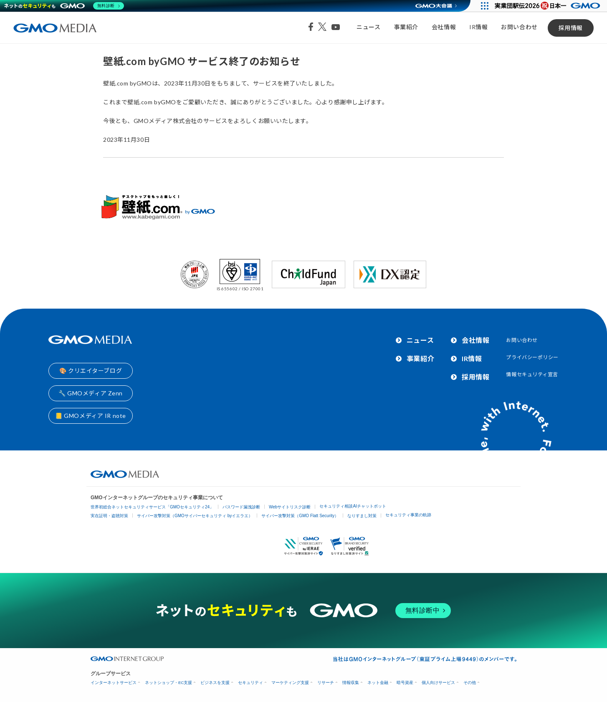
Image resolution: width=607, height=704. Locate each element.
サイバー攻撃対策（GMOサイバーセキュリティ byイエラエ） (195, 515)
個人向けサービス (438, 682)
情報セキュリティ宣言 (532, 374)
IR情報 (478, 26)
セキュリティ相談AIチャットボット (352, 506)
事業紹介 (406, 26)
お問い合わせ (519, 26)
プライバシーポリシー (532, 357)
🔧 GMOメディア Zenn (90, 393)
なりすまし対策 (362, 515)
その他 (469, 682)
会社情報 (444, 26)
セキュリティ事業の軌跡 (408, 515)
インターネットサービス (114, 682)
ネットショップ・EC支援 (168, 682)
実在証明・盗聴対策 (109, 515)
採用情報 (571, 27)
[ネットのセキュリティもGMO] (64, 6)
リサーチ (325, 682)
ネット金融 (377, 682)
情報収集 (350, 682)
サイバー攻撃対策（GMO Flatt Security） (300, 515)
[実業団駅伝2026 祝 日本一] (549, 6)
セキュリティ (250, 682)
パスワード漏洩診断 (241, 507)
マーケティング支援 (290, 682)
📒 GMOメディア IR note (90, 415)
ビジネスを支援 (215, 682)
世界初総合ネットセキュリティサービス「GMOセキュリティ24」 (152, 507)
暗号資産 (405, 682)
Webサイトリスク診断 (290, 507)
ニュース (368, 26)
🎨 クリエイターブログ (90, 370)
